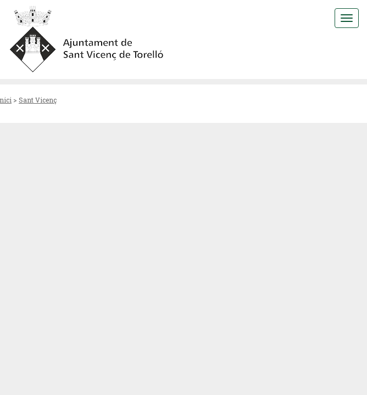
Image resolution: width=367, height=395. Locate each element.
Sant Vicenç (38, 99)
